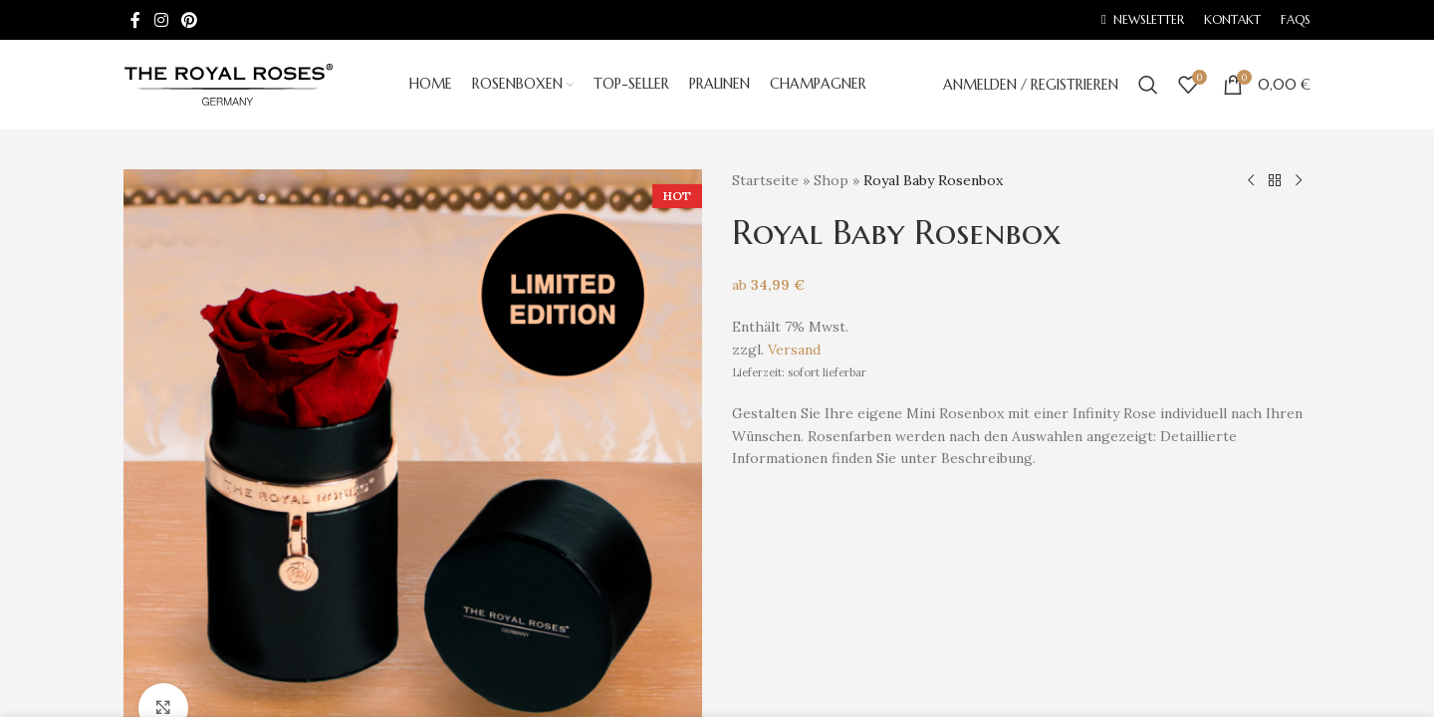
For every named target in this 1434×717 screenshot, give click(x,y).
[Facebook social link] (135, 20)
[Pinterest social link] (188, 20)
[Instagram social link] (160, 20)
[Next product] (1299, 181)
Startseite (765, 180)
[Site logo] (228, 84)
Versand (794, 349)
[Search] (1148, 85)
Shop (831, 180)
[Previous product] (1251, 181)
